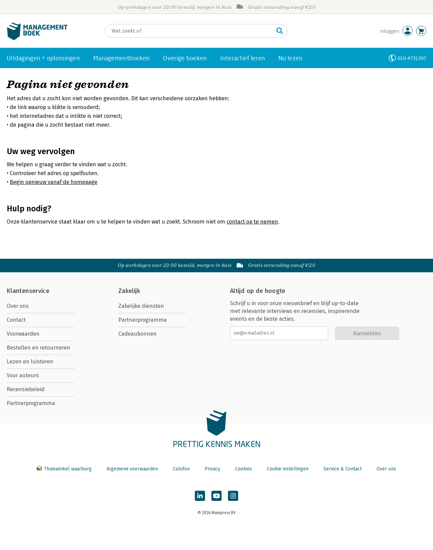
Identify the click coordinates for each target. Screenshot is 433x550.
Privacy (212, 469)
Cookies (243, 469)
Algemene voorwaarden (132, 469)
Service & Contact (342, 469)
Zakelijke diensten (141, 306)
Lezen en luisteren (30, 361)
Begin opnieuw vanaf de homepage (53, 182)
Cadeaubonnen (137, 334)
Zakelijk (129, 291)
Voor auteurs (23, 375)
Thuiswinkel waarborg (65, 469)
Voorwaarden (23, 334)
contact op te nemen (252, 221)
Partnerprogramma (31, 403)
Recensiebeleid (26, 389)
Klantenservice (28, 291)
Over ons (18, 306)
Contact (16, 320)
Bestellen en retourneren (38, 347)
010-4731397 (411, 58)
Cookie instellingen (288, 469)
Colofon (181, 469)
